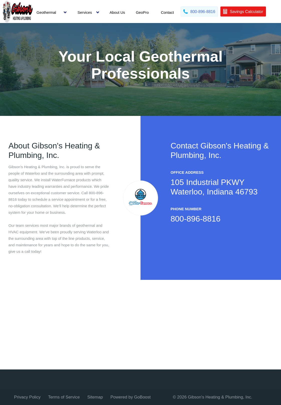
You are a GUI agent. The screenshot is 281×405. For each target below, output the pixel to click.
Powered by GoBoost (130, 397)
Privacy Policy (27, 397)
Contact (167, 12)
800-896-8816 (195, 218)
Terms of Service (64, 397)
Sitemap (95, 397)
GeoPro (142, 12)
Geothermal (46, 12)
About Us (117, 12)
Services (85, 12)
